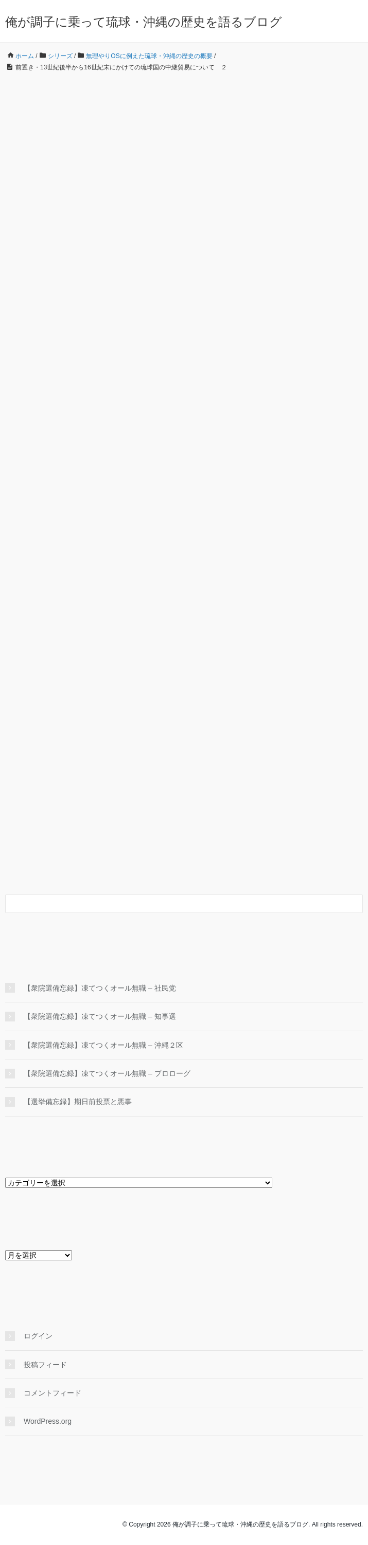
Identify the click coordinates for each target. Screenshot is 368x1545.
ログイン (38, 1336)
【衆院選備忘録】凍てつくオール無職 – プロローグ (107, 1073)
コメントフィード (52, 1393)
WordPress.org (48, 1421)
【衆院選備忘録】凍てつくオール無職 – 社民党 (100, 988)
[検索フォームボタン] (353, 903)
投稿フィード (45, 1365)
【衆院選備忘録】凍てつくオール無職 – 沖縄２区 (103, 1045)
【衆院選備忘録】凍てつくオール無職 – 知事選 (100, 1016)
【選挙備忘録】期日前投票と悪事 (78, 1101)
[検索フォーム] (174, 904)
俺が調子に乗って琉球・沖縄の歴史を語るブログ (143, 22)
